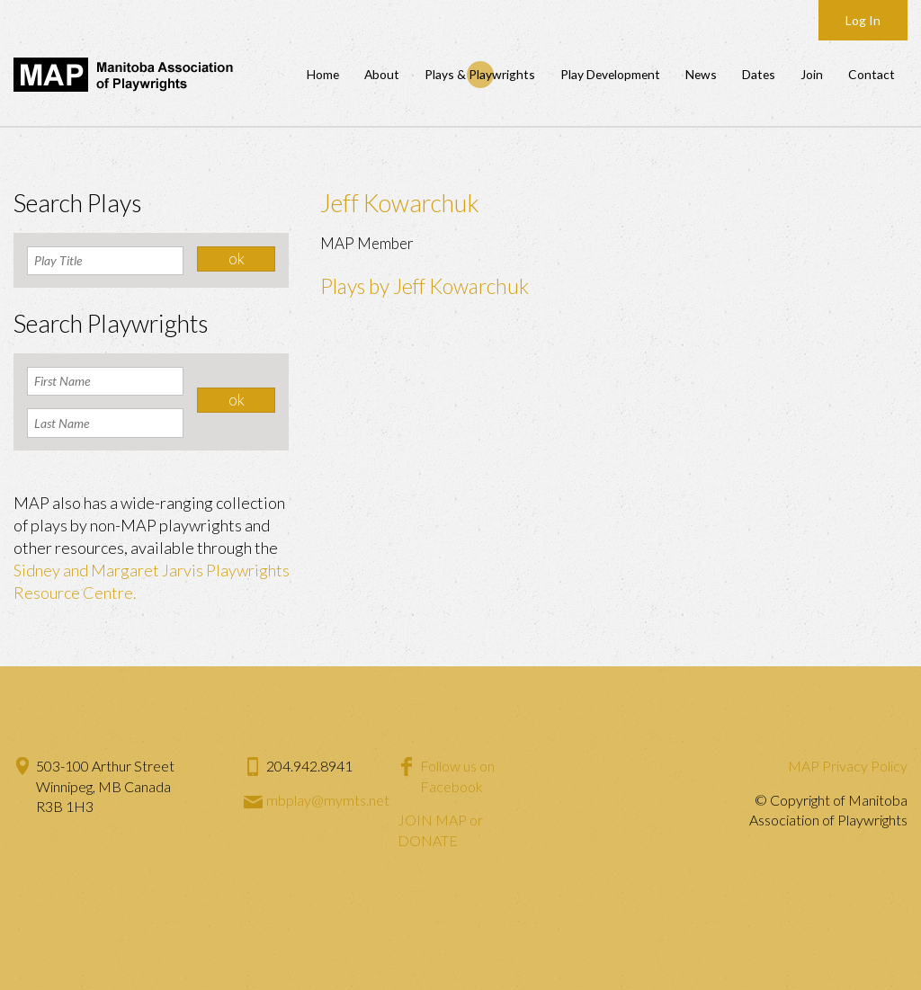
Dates (758, 74)
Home (323, 74)
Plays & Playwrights (480, 74)
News (701, 74)
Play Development (610, 74)
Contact (871, 74)
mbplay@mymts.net (327, 799)
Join (811, 74)
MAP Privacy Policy (848, 765)
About (381, 74)
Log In (863, 20)
